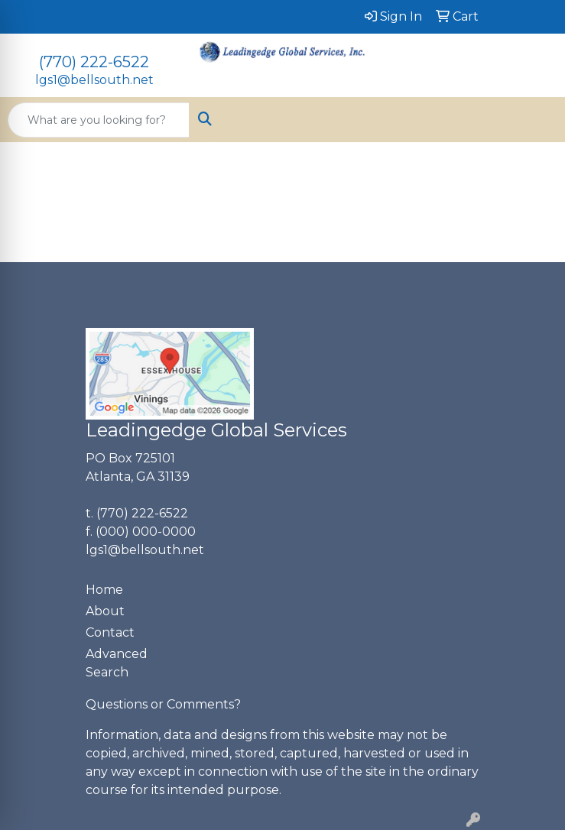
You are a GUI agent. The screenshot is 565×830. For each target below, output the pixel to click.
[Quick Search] (99, 120)
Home (104, 589)
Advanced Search (117, 663)
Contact (110, 632)
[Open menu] (534, 120)
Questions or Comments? (163, 704)
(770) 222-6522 (94, 62)
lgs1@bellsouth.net (94, 80)
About (105, 611)
